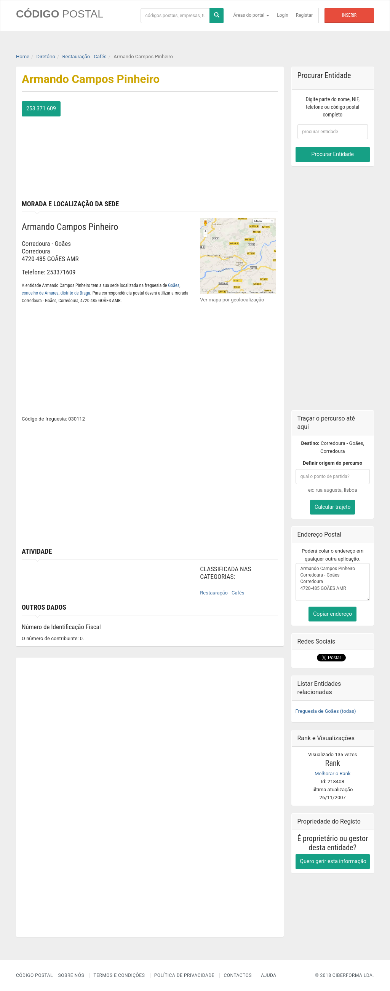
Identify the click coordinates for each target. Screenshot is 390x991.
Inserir (349, 15)
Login (282, 15)
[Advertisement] (216, 148)
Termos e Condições (119, 975)
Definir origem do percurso (332, 463)
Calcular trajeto (332, 507)
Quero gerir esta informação (333, 861)
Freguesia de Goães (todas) (326, 711)
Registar (304, 15)
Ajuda (268, 975)
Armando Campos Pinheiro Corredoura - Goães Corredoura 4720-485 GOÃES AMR (333, 582)
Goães (173, 285)
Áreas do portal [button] (251, 15)
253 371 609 (41, 108)
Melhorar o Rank (332, 773)
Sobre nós (71, 975)
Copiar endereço (332, 614)
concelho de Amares (40, 293)
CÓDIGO (60, 14)
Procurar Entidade (333, 154)
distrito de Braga (75, 293)
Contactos (237, 975)
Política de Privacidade (184, 975)
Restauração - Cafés (222, 593)
